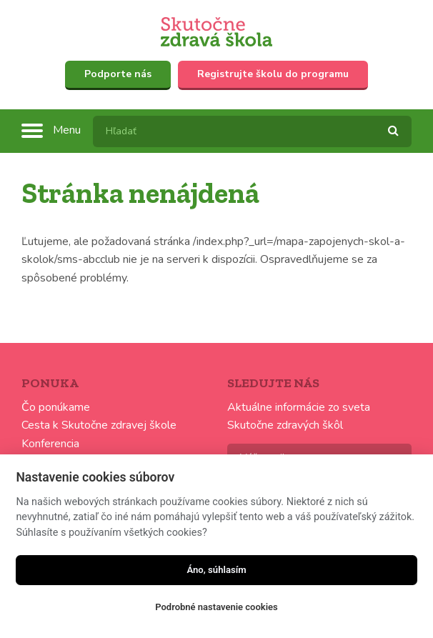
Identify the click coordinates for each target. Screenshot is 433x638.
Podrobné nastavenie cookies (216, 607)
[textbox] (252, 131)
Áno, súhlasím (216, 569)
